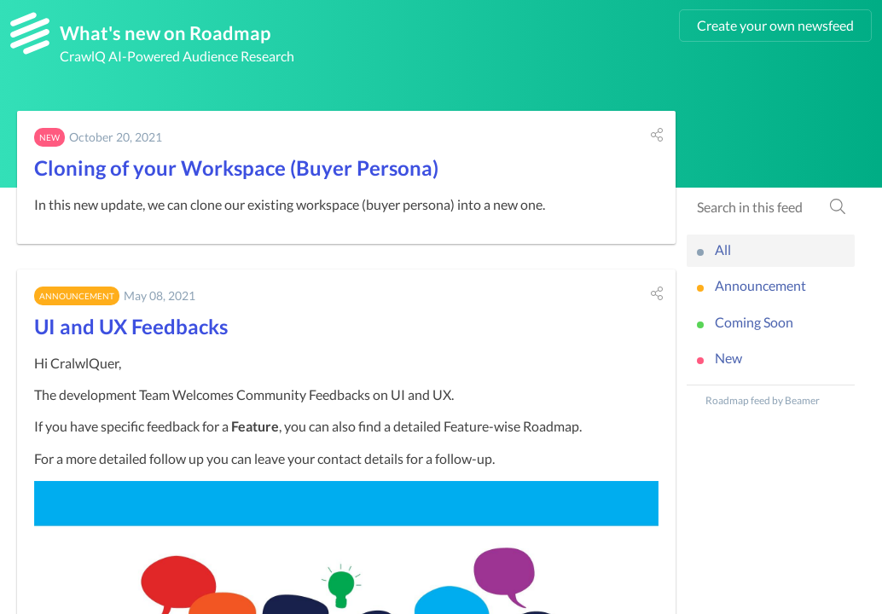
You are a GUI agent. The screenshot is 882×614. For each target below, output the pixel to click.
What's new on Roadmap (165, 32)
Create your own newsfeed (775, 25)
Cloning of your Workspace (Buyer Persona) (236, 167)
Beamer (802, 400)
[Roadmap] (30, 33)
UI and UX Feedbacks (131, 326)
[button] (657, 135)
